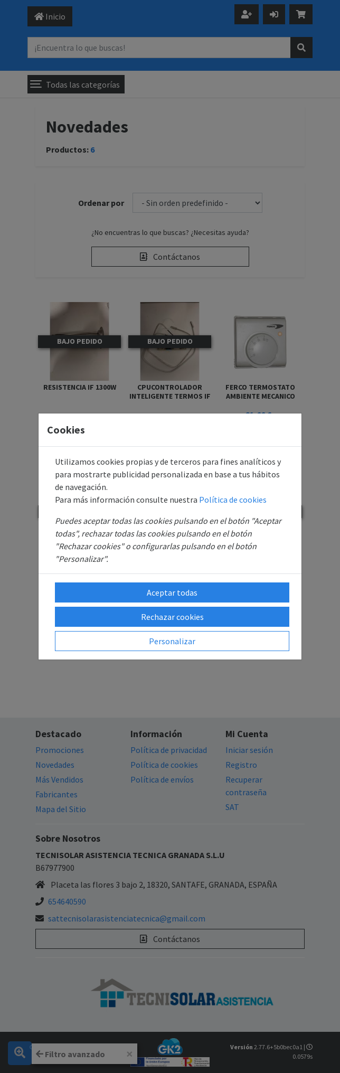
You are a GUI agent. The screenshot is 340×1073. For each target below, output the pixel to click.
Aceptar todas (172, 592)
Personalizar (172, 641)
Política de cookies (233, 499)
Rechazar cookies (172, 616)
